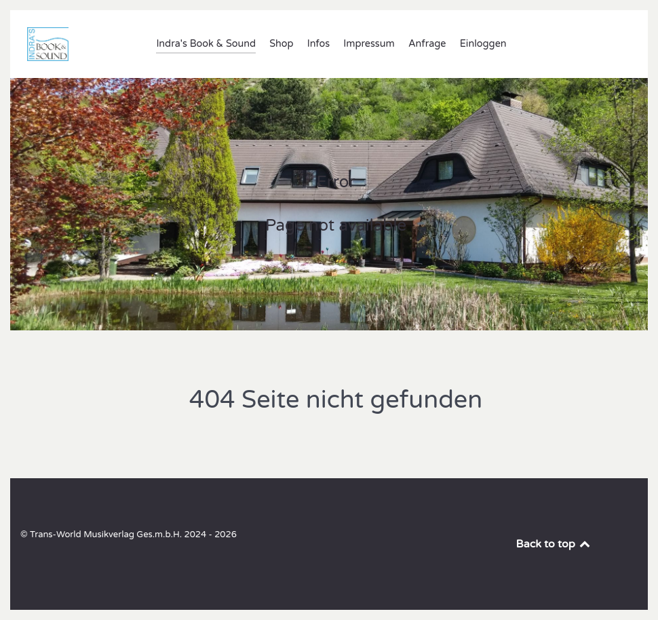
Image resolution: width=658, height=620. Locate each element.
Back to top (554, 544)
